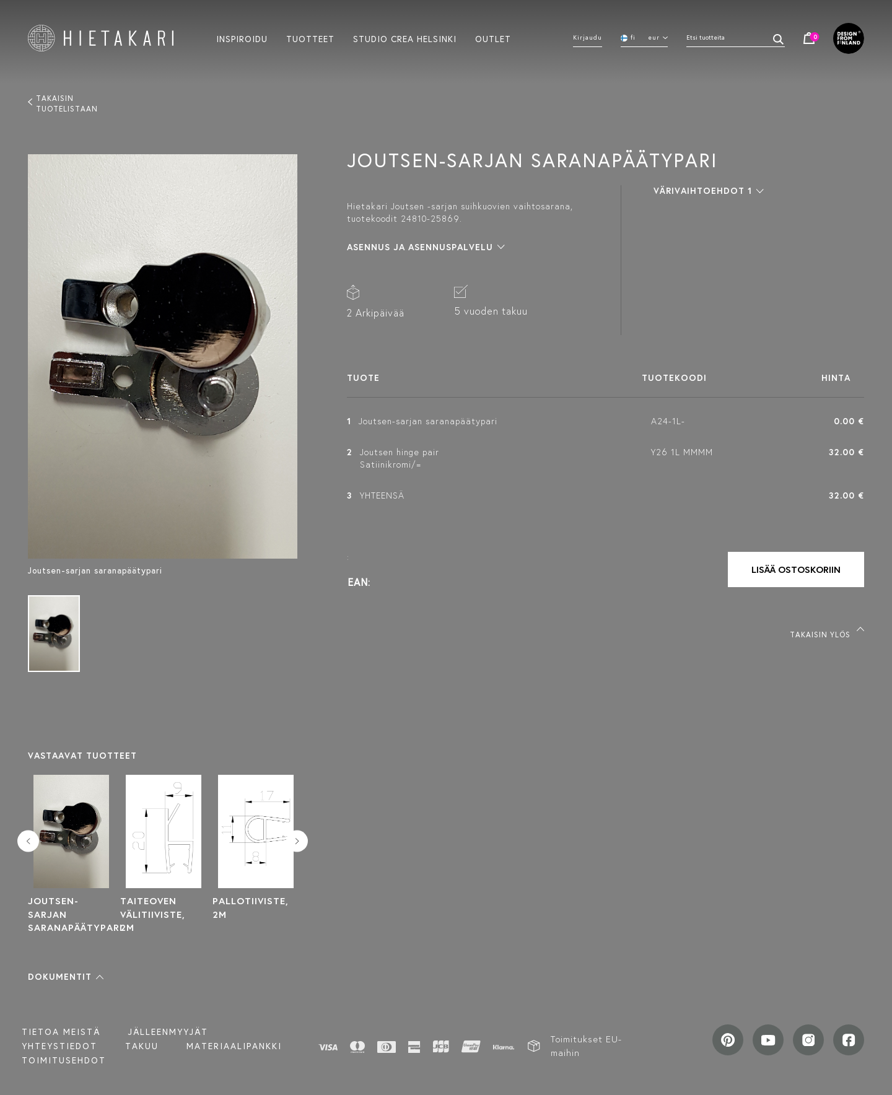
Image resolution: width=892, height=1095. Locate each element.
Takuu (142, 1046)
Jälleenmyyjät (168, 1031)
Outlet (493, 38)
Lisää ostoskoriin (796, 569)
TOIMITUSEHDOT (64, 1060)
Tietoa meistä (61, 1031)
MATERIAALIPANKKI (234, 1046)
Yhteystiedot (59, 1046)
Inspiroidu (242, 38)
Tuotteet (310, 38)
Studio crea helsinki (405, 38)
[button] (65, 976)
